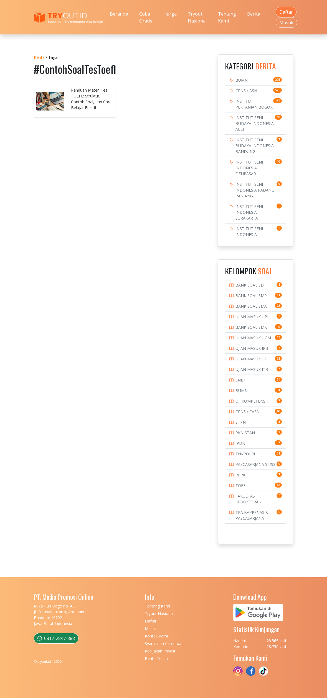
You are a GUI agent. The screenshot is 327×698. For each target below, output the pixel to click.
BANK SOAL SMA (251, 306)
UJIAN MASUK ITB (251, 369)
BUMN (241, 80)
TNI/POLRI (245, 453)
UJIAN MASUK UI (250, 358)
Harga (170, 14)
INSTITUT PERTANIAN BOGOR (254, 104)
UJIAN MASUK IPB (251, 348)
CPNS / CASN (247, 411)
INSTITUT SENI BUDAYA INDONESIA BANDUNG (254, 145)
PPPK (240, 475)
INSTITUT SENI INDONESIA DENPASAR (249, 167)
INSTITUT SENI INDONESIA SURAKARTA (249, 212)
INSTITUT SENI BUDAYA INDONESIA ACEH (254, 123)
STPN (240, 422)
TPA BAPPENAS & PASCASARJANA (251, 515)
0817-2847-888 (56, 638)
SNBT (240, 380)
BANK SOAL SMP (251, 295)
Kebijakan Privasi (160, 651)
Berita (253, 14)
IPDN (240, 443)
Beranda (119, 14)
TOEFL (241, 485)
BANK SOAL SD (249, 285)
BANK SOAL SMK (251, 327)
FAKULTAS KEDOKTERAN (248, 498)
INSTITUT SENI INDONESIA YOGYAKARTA (249, 234)
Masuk (286, 22)
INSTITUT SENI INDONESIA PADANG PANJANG (254, 190)
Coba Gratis (145, 17)
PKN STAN (245, 432)
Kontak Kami (156, 636)
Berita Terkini (157, 658)
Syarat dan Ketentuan (164, 643)
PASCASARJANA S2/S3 (255, 464)
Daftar (286, 12)
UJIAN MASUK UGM (253, 337)
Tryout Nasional (197, 17)
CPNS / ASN (246, 90)
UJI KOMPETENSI (251, 401)
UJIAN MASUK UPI (251, 316)
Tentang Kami (227, 17)
